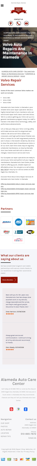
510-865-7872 (15, 389)
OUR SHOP (5, 423)
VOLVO (6, 40)
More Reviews (9, 280)
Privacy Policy (29, 452)
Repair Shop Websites (24, 449)
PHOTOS (4, 426)
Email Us (32, 438)
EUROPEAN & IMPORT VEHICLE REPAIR (18, 38)
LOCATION (5, 433)
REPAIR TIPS (6, 436)
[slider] (10, 314)
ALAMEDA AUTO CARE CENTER (15, 33)
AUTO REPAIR (6, 430)
